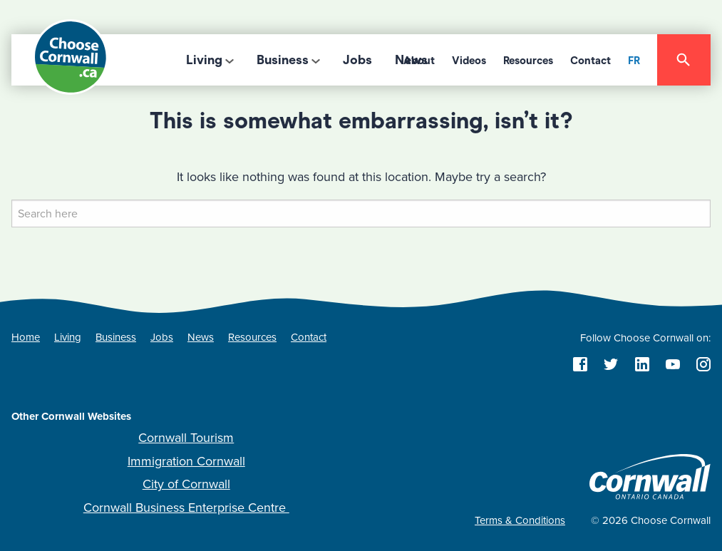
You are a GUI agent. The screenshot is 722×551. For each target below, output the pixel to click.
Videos (469, 60)
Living (204, 60)
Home (25, 337)
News (200, 337)
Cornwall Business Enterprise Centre (186, 507)
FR (634, 60)
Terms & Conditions (520, 520)
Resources (528, 60)
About (419, 60)
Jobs (357, 60)
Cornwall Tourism (186, 438)
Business (283, 60)
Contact (590, 60)
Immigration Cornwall (186, 461)
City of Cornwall (186, 484)
